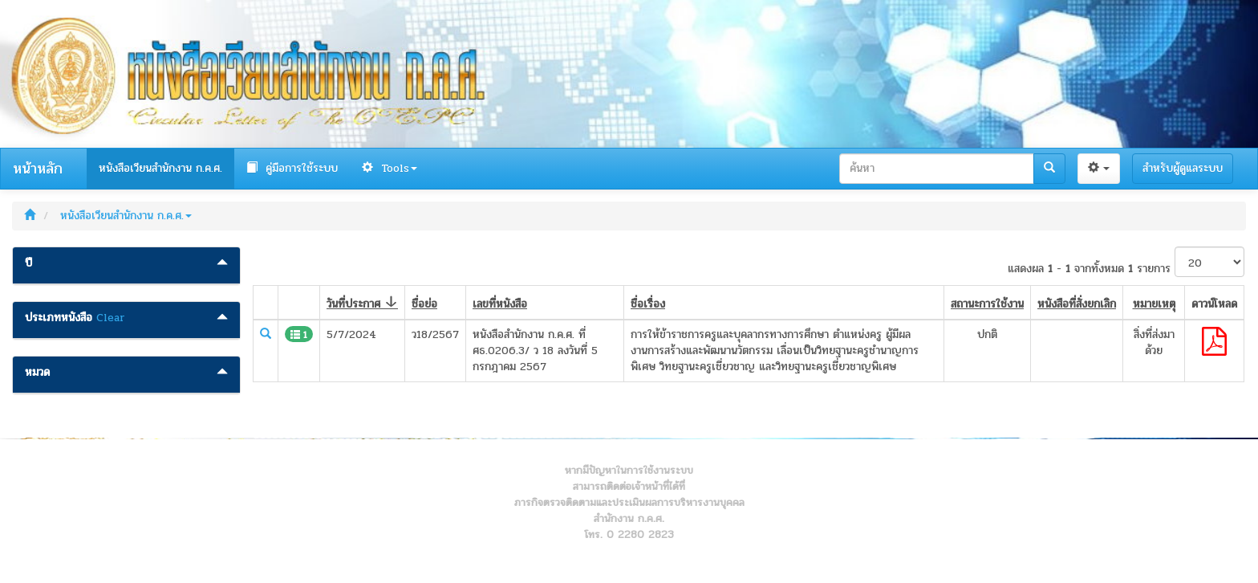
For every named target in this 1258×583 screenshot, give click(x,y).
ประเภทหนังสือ (58, 318)
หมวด (37, 373)
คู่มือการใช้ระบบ (292, 168)
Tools (389, 168)
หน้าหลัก (38, 168)
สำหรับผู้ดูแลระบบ (1182, 168)
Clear (110, 317)
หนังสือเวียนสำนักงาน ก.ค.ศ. (160, 168)
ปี (28, 263)
